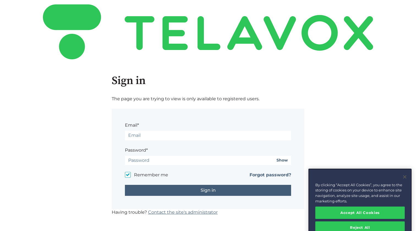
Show (282, 160)
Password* (136, 150)
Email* (132, 125)
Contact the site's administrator (183, 212)
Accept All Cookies (360, 216)
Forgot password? (270, 174)
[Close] (405, 180)
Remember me (151, 174)
